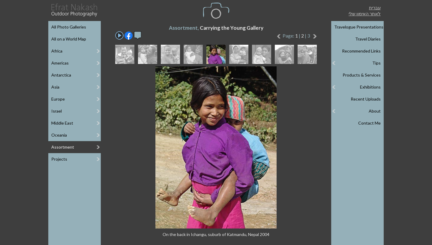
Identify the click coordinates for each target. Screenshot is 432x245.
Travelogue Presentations (358, 26)
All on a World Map (68, 38)
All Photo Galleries (68, 26)
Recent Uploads (366, 98)
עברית (375, 7)
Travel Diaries (368, 38)
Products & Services (362, 74)
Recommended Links (361, 50)
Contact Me (369, 123)
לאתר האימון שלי (365, 13)
